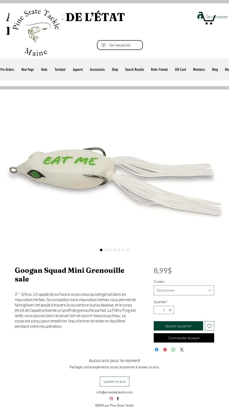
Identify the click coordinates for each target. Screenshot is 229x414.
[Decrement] (157, 310)
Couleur (159, 281)
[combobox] (184, 290)
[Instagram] (111, 398)
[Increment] (170, 310)
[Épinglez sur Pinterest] (165, 349)
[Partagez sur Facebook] (156, 349)
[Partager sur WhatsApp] (173, 349)
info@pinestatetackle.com (114, 392)
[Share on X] (181, 349)
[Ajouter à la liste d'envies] (209, 326)
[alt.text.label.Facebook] (118, 398)
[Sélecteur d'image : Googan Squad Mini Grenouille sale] (101, 250)
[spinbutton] (164, 310)
